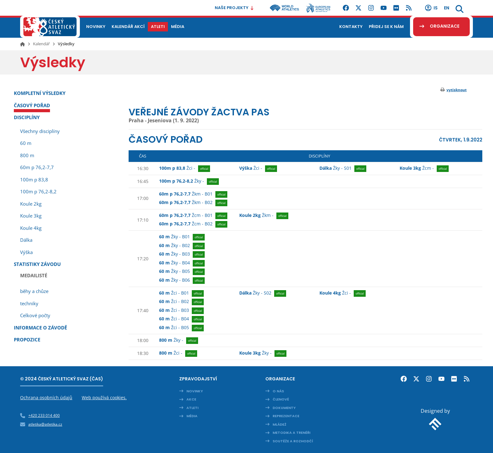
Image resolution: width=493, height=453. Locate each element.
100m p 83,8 (34, 179)
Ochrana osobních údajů (46, 398)
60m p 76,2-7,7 (37, 167)
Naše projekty (234, 8)
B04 (182, 263)
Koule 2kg (31, 204)
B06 (182, 280)
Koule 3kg (31, 216)
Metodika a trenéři (291, 432)
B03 (182, 254)
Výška (26, 252)
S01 (342, 168)
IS (431, 8)
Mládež (279, 424)
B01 (193, 194)
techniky (29, 303)
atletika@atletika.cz (45, 424)
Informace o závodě (40, 327)
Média (191, 415)
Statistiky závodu (37, 264)
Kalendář (41, 44)
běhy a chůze (34, 291)
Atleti (192, 407)
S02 (262, 293)
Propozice (27, 339)
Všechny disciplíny (40, 131)
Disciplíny (27, 117)
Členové (281, 399)
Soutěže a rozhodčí (293, 441)
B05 (182, 271)
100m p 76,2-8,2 (38, 191)
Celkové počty (35, 315)
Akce (191, 399)
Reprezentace (286, 415)
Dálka (26, 240)
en (446, 8)
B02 (193, 202)
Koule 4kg (31, 228)
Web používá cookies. (104, 398)
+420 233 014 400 (44, 415)
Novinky (194, 391)
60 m (25, 143)
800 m (27, 155)
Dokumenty (284, 407)
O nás (278, 391)
